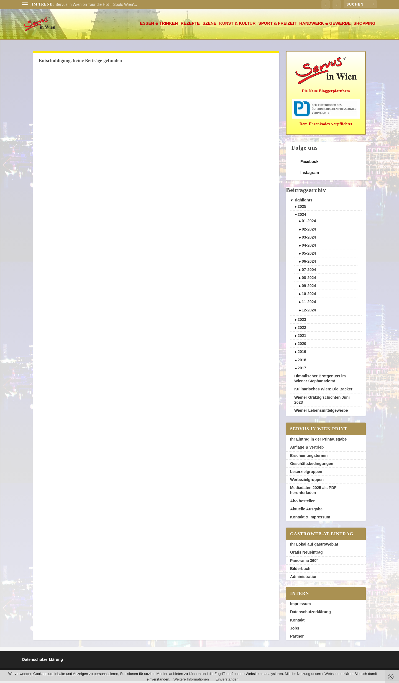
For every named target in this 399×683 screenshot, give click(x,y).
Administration (304, 579)
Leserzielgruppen (306, 474)
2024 (302, 216)
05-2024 (309, 255)
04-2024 (309, 247)
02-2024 (309, 231)
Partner (297, 638)
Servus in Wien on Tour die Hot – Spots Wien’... (96, 4)
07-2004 (309, 272)
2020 (302, 346)
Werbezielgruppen (307, 482)
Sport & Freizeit (277, 25)
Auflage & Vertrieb (307, 449)
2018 (302, 362)
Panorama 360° (304, 563)
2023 (302, 321)
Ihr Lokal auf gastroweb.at (314, 546)
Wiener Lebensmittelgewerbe (321, 412)
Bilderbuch (300, 571)
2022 (302, 330)
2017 (302, 370)
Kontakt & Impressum (310, 519)
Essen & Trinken (159, 25)
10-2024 (309, 296)
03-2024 (309, 239)
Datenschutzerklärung (310, 614)
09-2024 (309, 288)
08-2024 (309, 280)
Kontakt (297, 622)
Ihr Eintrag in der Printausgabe (318, 441)
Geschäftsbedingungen (311, 466)
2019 (302, 354)
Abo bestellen (303, 503)
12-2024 (309, 312)
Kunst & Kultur (237, 25)
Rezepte (190, 25)
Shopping (364, 25)
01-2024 (309, 223)
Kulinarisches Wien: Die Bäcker (323, 391)
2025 (302, 208)
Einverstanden (227, 679)
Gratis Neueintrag (306, 554)
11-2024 (309, 304)
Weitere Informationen (191, 679)
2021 (302, 338)
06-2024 (309, 263)
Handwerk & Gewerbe (325, 25)
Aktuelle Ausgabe (306, 511)
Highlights (302, 202)
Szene (209, 25)
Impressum (300, 606)
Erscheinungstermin (309, 458)
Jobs (294, 630)
